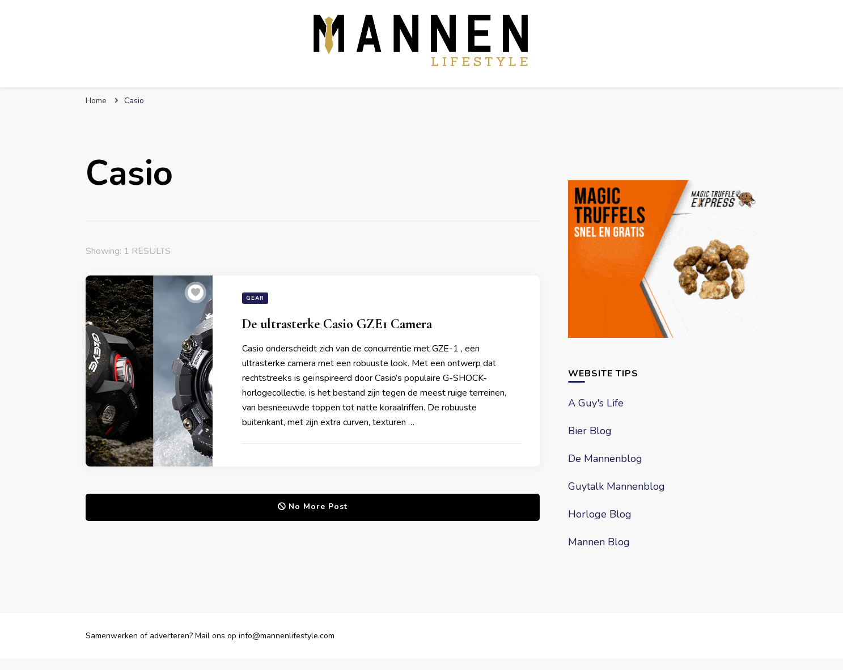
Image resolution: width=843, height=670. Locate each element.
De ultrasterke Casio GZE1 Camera (337, 324)
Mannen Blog (599, 542)
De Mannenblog (605, 458)
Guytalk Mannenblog (616, 486)
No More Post (313, 506)
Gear (255, 298)
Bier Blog (590, 431)
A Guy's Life (596, 403)
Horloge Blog (600, 514)
